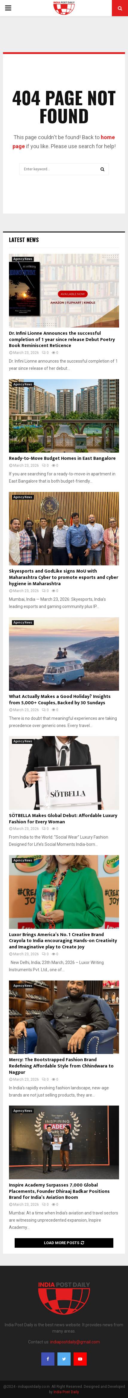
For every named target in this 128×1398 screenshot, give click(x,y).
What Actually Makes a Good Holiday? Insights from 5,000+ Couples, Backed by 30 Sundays (60, 700)
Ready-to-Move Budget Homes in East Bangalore (62, 458)
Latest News (24, 240)
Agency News (22, 259)
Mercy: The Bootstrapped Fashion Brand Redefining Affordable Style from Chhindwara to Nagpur (61, 1066)
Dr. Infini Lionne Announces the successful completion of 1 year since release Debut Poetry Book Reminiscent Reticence (62, 339)
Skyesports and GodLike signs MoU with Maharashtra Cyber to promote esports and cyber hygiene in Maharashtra (63, 577)
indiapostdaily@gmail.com (75, 1342)
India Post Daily (66, 1392)
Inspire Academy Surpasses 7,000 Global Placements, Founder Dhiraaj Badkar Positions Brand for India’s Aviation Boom (59, 1191)
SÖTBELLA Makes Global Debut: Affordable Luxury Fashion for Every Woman (63, 819)
